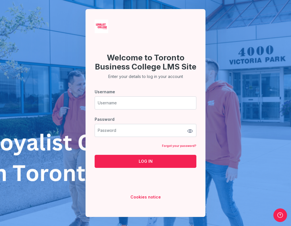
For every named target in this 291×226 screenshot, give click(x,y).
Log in (146, 161)
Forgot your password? (179, 145)
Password (105, 119)
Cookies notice (145, 197)
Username (105, 91)
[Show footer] (280, 215)
